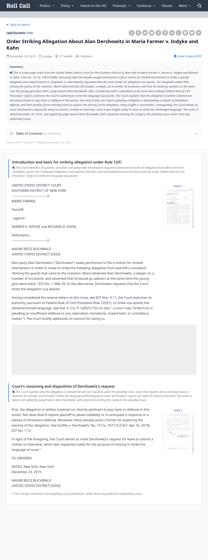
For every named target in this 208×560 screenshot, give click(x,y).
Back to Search (18, 25)
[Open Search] (199, 6)
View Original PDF (188, 56)
